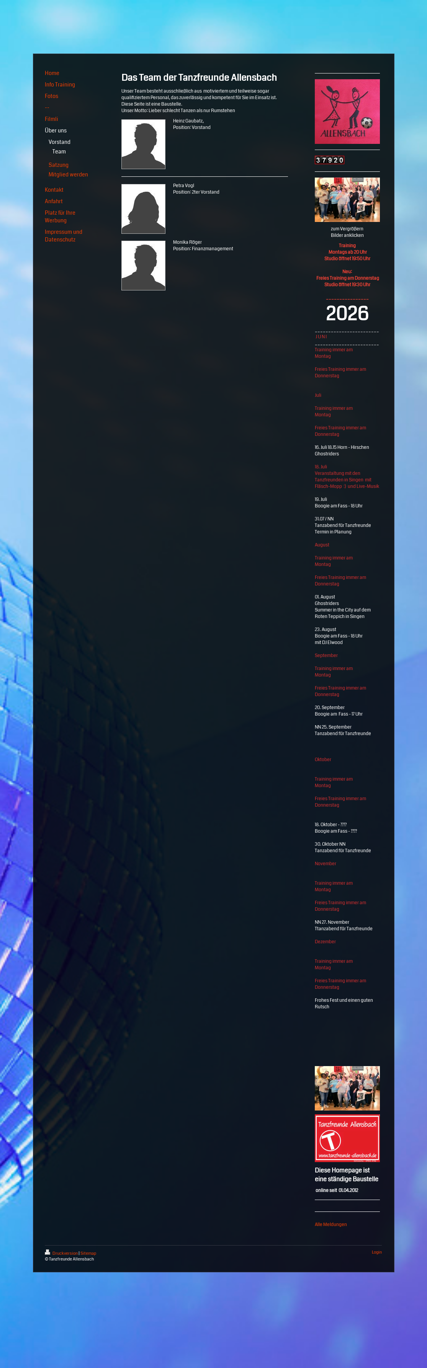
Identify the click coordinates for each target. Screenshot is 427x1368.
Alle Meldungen (331, 1224)
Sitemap (88, 1253)
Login (377, 1252)
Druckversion (62, 1253)
